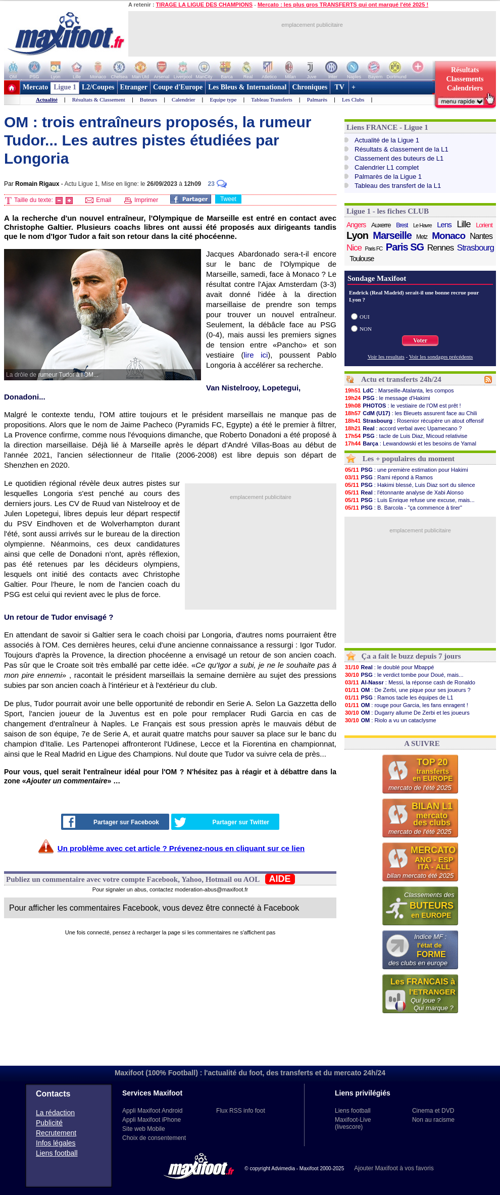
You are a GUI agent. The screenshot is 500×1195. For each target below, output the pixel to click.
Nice (354, 248)
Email (98, 200)
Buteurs (148, 99)
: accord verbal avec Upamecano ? (403, 428)
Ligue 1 (65, 87)
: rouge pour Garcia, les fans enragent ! (406, 705)
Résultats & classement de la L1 (401, 149)
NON (366, 329)
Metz (421, 236)
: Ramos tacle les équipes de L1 (398, 697)
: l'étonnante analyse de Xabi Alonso (404, 492)
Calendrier (183, 99)
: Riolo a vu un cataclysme (390, 720)
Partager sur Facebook (111, 822)
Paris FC (374, 248)
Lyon (357, 235)
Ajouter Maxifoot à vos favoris (393, 1168)
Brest (402, 225)
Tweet (228, 199)
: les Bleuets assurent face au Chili (410, 413)
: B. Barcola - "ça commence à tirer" (403, 508)
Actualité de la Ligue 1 (387, 140)
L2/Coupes (98, 87)
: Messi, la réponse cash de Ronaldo (409, 682)
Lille (463, 224)
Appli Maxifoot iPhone (151, 1119)
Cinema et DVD (433, 1110)
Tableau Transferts (271, 99)
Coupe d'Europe (178, 87)
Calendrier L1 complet (387, 167)
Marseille (392, 235)
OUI (365, 317)
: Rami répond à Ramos (388, 477)
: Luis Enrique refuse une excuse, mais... (409, 500)
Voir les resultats (386, 357)
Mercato (35, 87)
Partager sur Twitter (221, 822)
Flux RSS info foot (240, 1110)
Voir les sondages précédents (441, 357)
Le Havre (422, 225)
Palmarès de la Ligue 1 (388, 176)
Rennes (440, 248)
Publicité (49, 1123)
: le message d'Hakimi (387, 398)
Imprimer (141, 200)
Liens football (57, 1153)
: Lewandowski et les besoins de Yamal (410, 443)
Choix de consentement (154, 1137)
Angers (356, 225)
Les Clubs (353, 99)
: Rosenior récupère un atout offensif (414, 421)
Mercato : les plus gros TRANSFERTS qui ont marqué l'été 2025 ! (343, 5)
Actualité (47, 99)
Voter (420, 340)
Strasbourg (475, 248)
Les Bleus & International (247, 87)
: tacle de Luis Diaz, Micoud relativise (405, 436)
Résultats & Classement (98, 99)
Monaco (448, 236)
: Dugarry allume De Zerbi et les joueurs (407, 713)
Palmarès (317, 99)
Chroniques (309, 87)
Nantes (481, 236)
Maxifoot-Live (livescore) (353, 1123)
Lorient (484, 225)
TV (339, 87)
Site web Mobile (143, 1128)
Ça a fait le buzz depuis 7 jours (411, 656)
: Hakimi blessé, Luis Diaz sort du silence (409, 485)
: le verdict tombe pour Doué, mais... (404, 675)
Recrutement (56, 1133)
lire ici (256, 355)
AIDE (280, 879)
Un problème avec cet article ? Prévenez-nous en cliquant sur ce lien (181, 848)
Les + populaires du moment (409, 459)
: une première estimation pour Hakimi (406, 470)
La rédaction (55, 1113)
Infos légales (56, 1143)
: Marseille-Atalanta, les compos (399, 390)
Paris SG (405, 247)
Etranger (133, 87)
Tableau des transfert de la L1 (398, 185)
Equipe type (223, 99)
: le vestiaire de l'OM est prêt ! (402, 406)
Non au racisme (433, 1119)
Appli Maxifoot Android (152, 1110)
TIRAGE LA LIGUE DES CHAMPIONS (204, 5)
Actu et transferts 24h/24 (401, 379)
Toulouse (361, 259)
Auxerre (381, 225)
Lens (444, 224)
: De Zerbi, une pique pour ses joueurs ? (407, 690)
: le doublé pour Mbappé (389, 667)
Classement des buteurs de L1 (399, 158)
